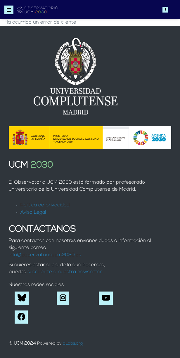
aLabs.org (73, 343)
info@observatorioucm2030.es (45, 254)
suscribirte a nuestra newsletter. (65, 271)
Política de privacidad (45, 205)
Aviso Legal (33, 212)
